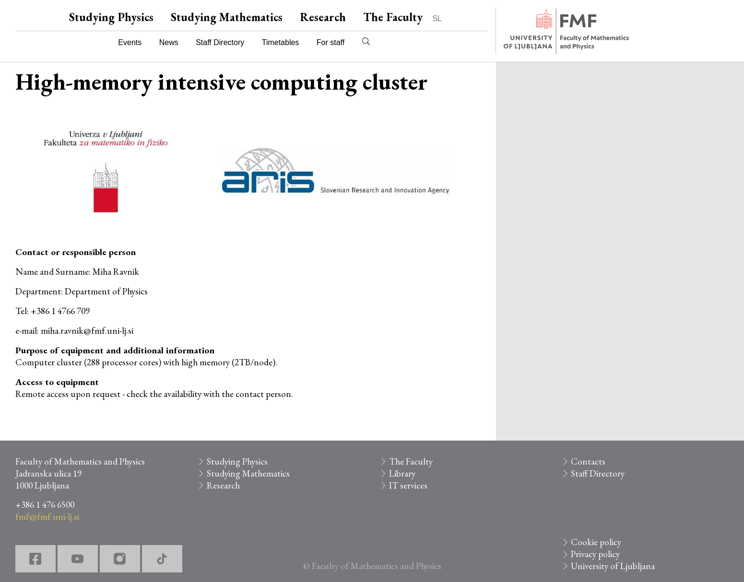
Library (402, 473)
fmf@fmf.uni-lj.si (47, 517)
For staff (330, 42)
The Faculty (393, 17)
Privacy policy (595, 554)
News (168, 42)
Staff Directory (220, 42)
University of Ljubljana (613, 566)
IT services (408, 485)
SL (437, 18)
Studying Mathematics (227, 17)
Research (323, 17)
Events (130, 42)
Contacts (588, 461)
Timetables (280, 42)
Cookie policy (596, 542)
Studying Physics (111, 17)
